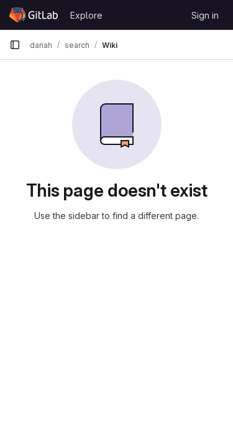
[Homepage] (33, 15)
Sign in (205, 15)
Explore (86, 15)
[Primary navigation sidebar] (15, 45)
